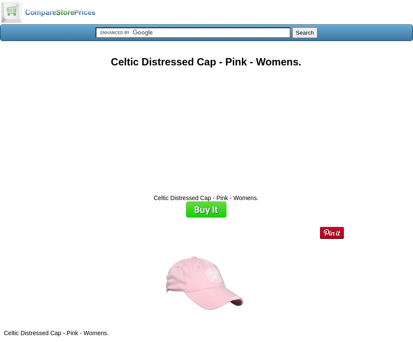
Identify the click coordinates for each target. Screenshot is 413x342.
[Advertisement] (206, 128)
